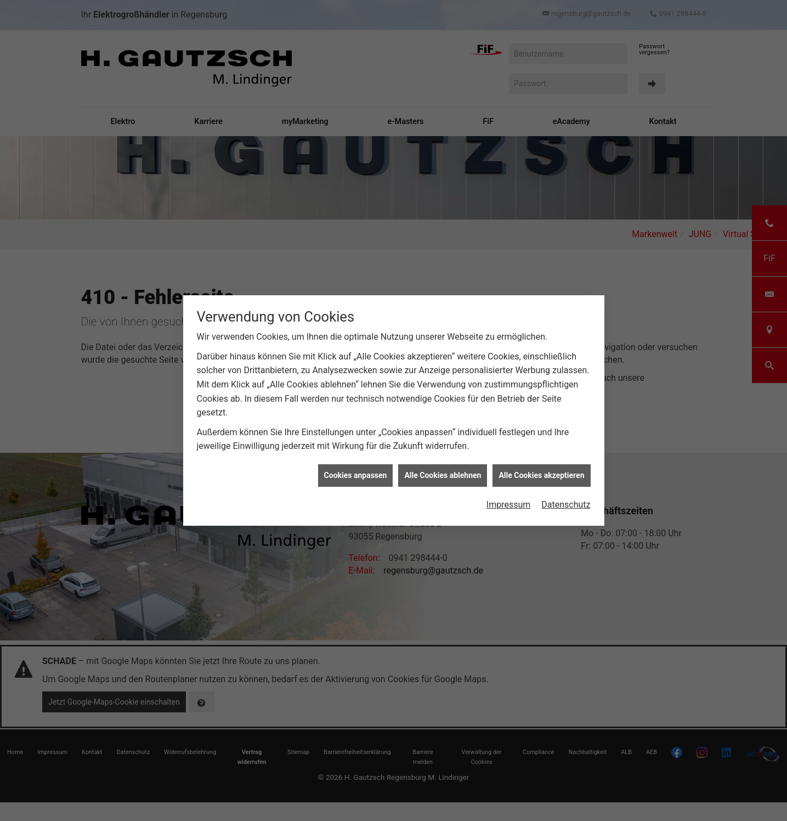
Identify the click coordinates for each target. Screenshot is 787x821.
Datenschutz (565, 499)
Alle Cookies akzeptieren (541, 469)
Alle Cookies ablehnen (442, 469)
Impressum (508, 499)
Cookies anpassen (355, 469)
